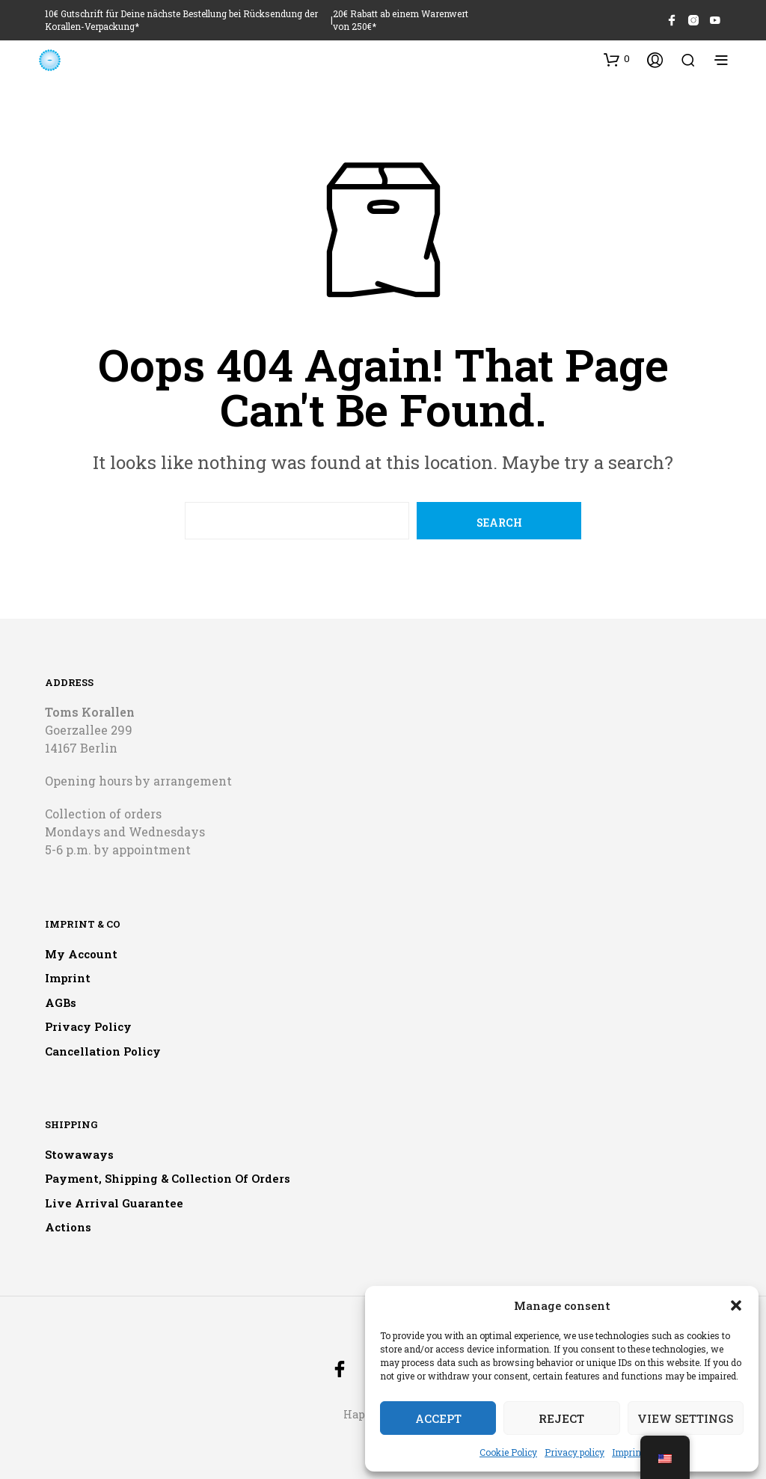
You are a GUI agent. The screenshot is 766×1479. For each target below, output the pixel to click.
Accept (438, 1418)
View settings (685, 1418)
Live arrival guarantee (114, 1202)
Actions (68, 1226)
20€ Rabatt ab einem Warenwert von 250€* (400, 19)
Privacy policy (574, 1452)
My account (81, 953)
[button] (736, 1305)
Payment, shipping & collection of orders (167, 1178)
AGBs (60, 1002)
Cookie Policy (508, 1452)
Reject (561, 1418)
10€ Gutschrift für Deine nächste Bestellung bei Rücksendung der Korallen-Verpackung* (181, 19)
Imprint (628, 1452)
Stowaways (79, 1154)
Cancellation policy (103, 1051)
